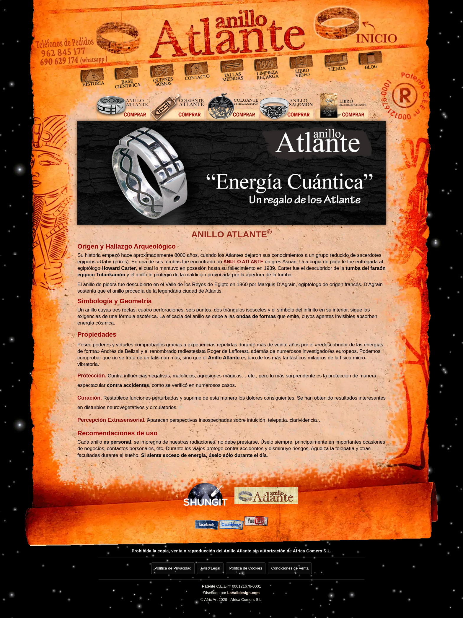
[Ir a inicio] (334, 25)
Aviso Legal (210, 567)
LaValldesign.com (243, 591)
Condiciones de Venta (291, 567)
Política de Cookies (246, 567)
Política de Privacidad (171, 567)
